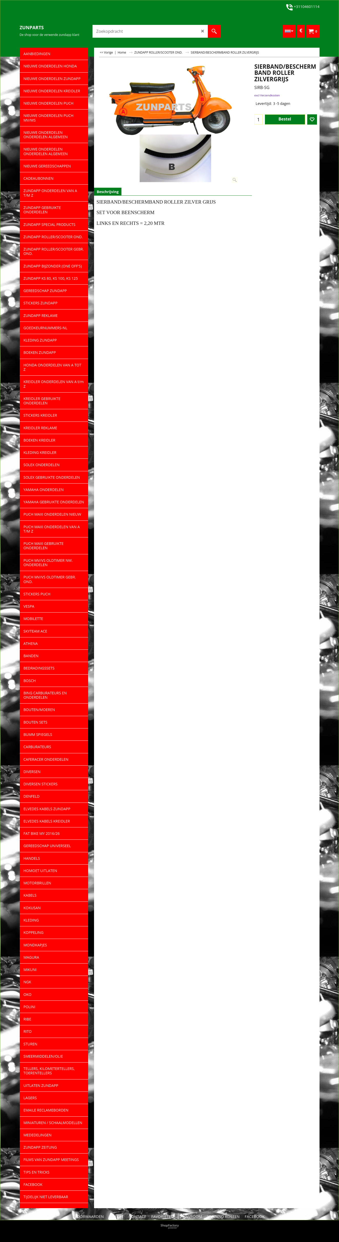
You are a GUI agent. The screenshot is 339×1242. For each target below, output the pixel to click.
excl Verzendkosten (267, 95)
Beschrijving (108, 191)
